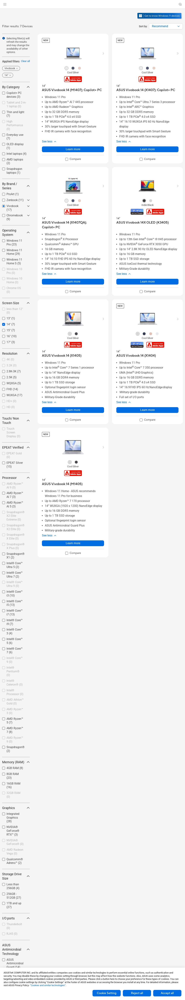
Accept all (167, 993)
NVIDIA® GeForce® (15, 842)
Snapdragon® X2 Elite (16, 527)
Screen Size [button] (16, 303)
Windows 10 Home (14, 280)
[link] (92, 4)
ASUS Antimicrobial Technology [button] (16, 949)
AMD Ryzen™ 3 (15, 711)
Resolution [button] (16, 353)
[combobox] (166, 26)
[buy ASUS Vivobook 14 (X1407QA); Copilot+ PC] (73, 225)
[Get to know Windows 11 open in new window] (160, 19)
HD (11, 407)
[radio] (66, 68)
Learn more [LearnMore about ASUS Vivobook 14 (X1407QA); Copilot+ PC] (73, 281)
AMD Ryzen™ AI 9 (15, 485)
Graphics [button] (16, 808)
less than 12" (15, 310)
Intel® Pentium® (13, 671)
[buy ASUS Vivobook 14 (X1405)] (61, 355)
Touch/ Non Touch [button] (16, 421)
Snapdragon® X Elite (16, 536)
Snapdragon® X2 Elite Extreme (16, 515)
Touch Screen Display (13, 432)
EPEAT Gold (14, 455)
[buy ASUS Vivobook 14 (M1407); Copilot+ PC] (72, 90)
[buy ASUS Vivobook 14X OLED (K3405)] (142, 222)
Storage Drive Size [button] (16, 876)
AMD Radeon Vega (15, 851)
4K (10, 359)
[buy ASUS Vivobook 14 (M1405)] (62, 484)
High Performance (15, 125)
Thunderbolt (14, 926)
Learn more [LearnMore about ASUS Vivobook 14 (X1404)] (147, 410)
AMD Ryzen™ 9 (15, 739)
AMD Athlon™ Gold (15, 701)
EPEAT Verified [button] (16, 447)
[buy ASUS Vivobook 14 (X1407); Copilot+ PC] (145, 90)
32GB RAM (13, 794)
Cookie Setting (106, 993)
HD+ (11, 401)
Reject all (137, 993)
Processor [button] (16, 478)
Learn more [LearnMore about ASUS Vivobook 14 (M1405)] (73, 543)
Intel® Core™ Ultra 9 (15, 584)
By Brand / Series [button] (16, 186)
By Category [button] (16, 87)
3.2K (12, 365)
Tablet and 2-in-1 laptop (16, 104)
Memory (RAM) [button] (16, 762)
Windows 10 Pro (14, 271)
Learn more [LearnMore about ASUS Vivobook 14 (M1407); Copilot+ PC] (73, 149)
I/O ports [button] (16, 918)
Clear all (25, 61)
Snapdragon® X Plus (16, 546)
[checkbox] (16, 104)
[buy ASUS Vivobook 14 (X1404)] (136, 355)
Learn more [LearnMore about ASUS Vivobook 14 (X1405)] (73, 410)
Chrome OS (14, 290)
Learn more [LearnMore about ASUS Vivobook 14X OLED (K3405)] (147, 281)
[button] (5, 4)
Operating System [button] (16, 232)
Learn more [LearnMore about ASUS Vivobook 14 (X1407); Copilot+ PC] (147, 149)
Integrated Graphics (13, 817)
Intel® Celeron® (15, 682)
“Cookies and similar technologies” (48, 985)
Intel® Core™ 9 (15, 660)
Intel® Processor (15, 692)
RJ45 (12, 933)
